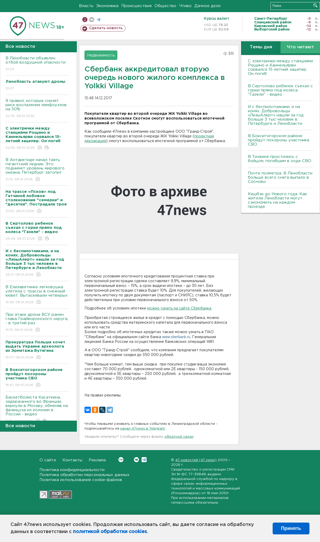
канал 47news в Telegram (142, 428)
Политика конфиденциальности (71, 470)
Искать (315, 5)
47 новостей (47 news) (196, 460)
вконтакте (91, 19)
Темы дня (261, 47)
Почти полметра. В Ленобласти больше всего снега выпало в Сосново (280, 177)
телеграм (98, 19)
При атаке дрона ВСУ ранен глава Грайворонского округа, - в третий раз (37, 322)
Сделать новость (106, 28)
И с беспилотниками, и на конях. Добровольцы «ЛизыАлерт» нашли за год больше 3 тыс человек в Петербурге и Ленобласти (276, 115)
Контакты (72, 460)
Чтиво (185, 6)
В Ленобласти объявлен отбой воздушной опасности (37, 63)
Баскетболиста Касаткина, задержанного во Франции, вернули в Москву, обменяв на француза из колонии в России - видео (37, 409)
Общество (165, 6)
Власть (86, 6)
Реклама (97, 460)
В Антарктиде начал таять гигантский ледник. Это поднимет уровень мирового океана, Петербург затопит (37, 170)
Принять (291, 528)
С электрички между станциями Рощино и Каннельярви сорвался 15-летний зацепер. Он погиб (280, 67)
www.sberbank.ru (176, 337)
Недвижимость (101, 55)
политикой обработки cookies (110, 532)
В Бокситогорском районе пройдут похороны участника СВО (278, 140)
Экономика (107, 6)
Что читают (300, 47)
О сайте (47, 460)
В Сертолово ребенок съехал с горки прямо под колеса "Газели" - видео (280, 90)
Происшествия (136, 6)
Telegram (144, 459)
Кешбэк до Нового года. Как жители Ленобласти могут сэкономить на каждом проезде (277, 200)
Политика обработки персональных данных (84, 475)
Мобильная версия (84, 19)
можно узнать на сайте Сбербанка (179, 308)
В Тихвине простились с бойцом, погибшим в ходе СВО (279, 159)
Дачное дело (207, 6)
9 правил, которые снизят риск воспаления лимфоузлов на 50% (37, 108)
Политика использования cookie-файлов (80, 480)
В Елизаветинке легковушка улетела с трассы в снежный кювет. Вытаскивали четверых (37, 294)
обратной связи (178, 436)
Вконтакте (120, 459)
